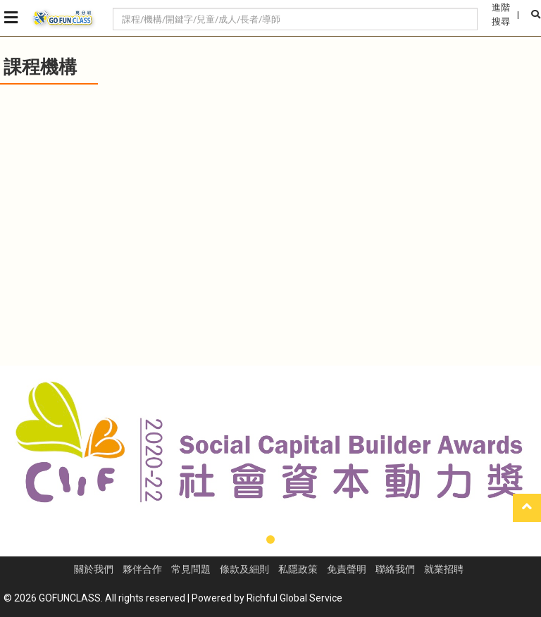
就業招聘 (444, 569)
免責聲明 (346, 569)
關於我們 (93, 569)
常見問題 (191, 569)
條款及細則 (244, 569)
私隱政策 (298, 569)
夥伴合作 (142, 569)
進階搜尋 (501, 14)
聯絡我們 (395, 569)
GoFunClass (63, 18)
